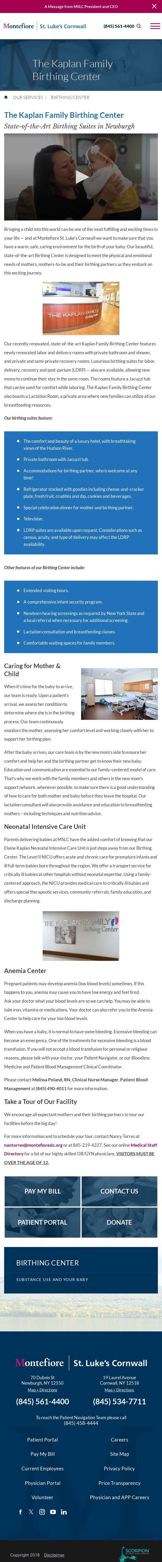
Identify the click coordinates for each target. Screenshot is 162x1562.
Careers (119, 1440)
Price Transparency (119, 1483)
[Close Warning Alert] (154, 6)
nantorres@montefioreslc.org (33, 1145)
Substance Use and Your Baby (52, 1279)
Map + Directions (42, 1389)
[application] (81, 176)
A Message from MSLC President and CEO (81, 6)
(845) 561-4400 (114, 26)
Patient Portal (42, 1440)
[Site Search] (139, 26)
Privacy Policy (119, 1468)
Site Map (119, 1454)
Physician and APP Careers (119, 1497)
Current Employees (42, 1468)
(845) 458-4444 (81, 1423)
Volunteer (42, 1497)
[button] (155, 26)
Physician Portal (42, 1483)
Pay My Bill (42, 1454)
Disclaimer (54, 1555)
